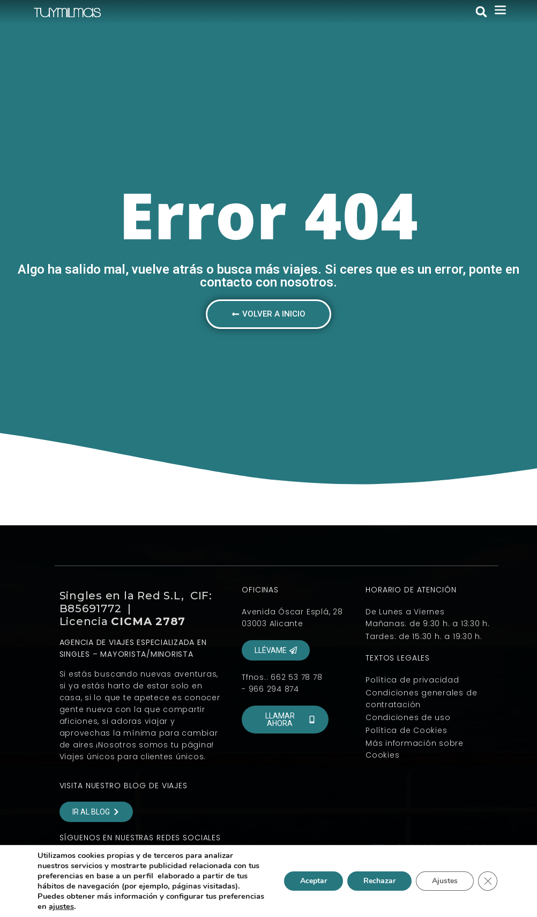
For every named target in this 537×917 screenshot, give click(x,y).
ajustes (61, 906)
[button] (481, 12)
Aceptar (313, 881)
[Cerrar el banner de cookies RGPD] (487, 881)
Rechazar (379, 881)
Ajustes (445, 881)
